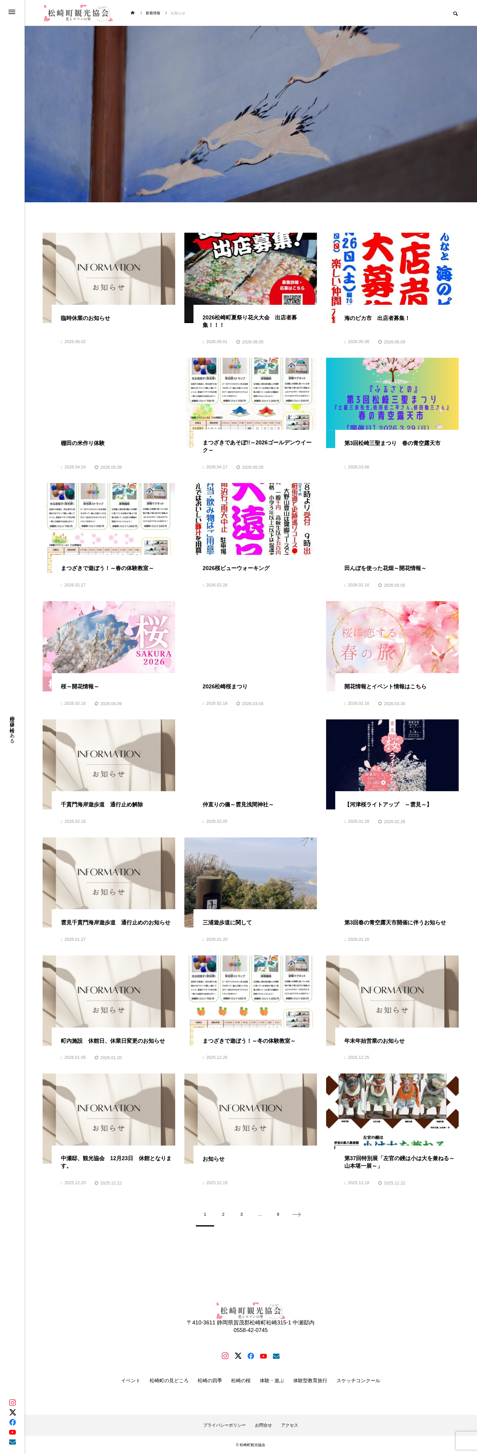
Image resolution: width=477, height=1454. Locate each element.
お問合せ (263, 1425)
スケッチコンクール (358, 1380)
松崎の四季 (210, 1380)
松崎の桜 (241, 1380)
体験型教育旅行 (310, 1380)
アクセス (289, 1425)
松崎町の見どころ (169, 1380)
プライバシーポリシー (224, 1425)
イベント (131, 1380)
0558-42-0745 (251, 1330)
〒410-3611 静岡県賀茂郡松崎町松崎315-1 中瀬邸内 (251, 1323)
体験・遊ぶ (272, 1380)
